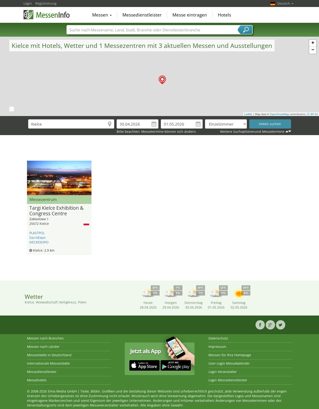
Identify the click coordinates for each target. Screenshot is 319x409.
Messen (102, 15)
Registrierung (46, 3)
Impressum (217, 346)
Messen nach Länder (43, 346)
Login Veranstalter (222, 371)
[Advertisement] (159, 149)
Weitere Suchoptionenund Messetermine (252, 131)
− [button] (312, 50)
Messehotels (37, 380)
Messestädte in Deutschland (49, 355)
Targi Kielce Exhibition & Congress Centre (56, 211)
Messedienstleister (142, 15)
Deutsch (285, 3)
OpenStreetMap (279, 114)
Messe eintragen (189, 15)
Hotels (224, 15)
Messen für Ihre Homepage (229, 355)
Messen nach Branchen (45, 338)
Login (28, 3)
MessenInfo (47, 14)
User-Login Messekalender (229, 363)
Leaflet (248, 114)
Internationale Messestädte (48, 363)
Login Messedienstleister (227, 380)
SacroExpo (37, 237)
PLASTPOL (37, 233)
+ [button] (312, 43)
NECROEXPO (39, 242)
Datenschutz (218, 338)
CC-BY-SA (312, 114)
